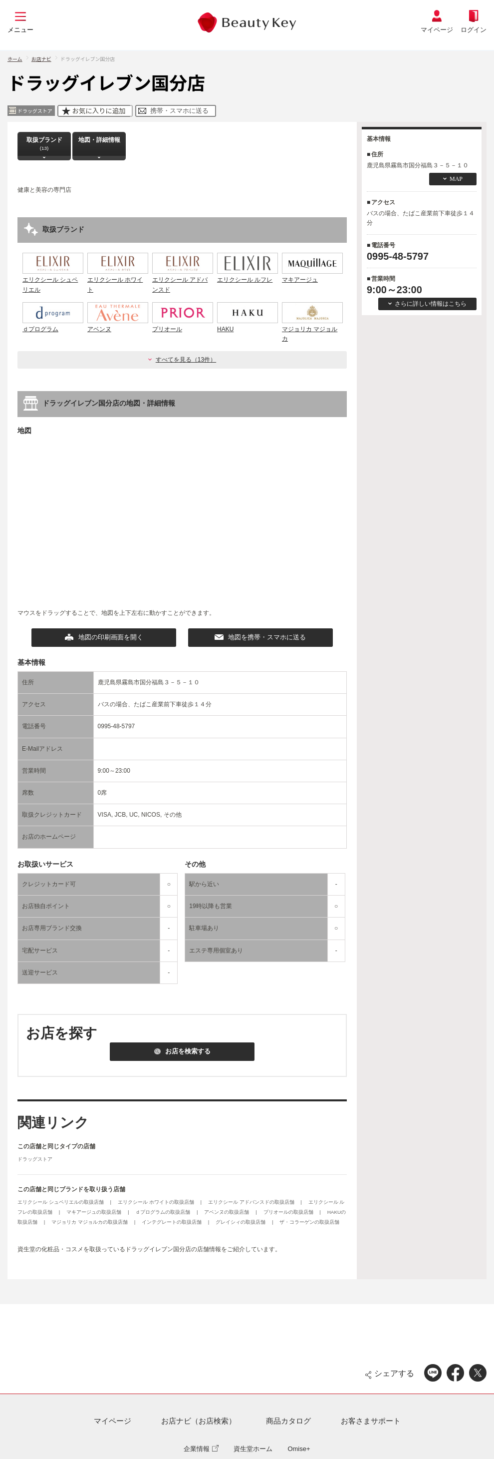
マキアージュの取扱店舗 (94, 1212)
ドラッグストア (34, 1159)
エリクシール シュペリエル (52, 280)
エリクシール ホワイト (117, 280)
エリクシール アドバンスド (182, 280)
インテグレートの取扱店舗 (172, 1222)
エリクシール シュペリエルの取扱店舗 (61, 1202)
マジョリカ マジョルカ (312, 329)
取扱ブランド (44, 143)
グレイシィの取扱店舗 (241, 1222)
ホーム (14, 58)
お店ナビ (41, 58)
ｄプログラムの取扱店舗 (163, 1212)
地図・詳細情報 (99, 143)
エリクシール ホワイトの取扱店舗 (157, 1202)
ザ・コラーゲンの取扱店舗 (309, 1222)
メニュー (20, 29)
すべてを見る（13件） (186, 359)
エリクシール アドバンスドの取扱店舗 (252, 1202)
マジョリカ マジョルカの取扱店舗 (90, 1222)
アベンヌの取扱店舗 (227, 1212)
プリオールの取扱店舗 (289, 1212)
